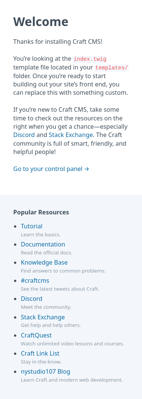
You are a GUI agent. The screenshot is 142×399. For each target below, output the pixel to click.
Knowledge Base (44, 262)
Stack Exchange (71, 135)
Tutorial (31, 226)
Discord (24, 135)
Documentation (43, 244)
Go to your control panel (48, 169)
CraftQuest (36, 335)
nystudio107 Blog (45, 371)
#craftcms (35, 280)
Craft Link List (40, 353)
